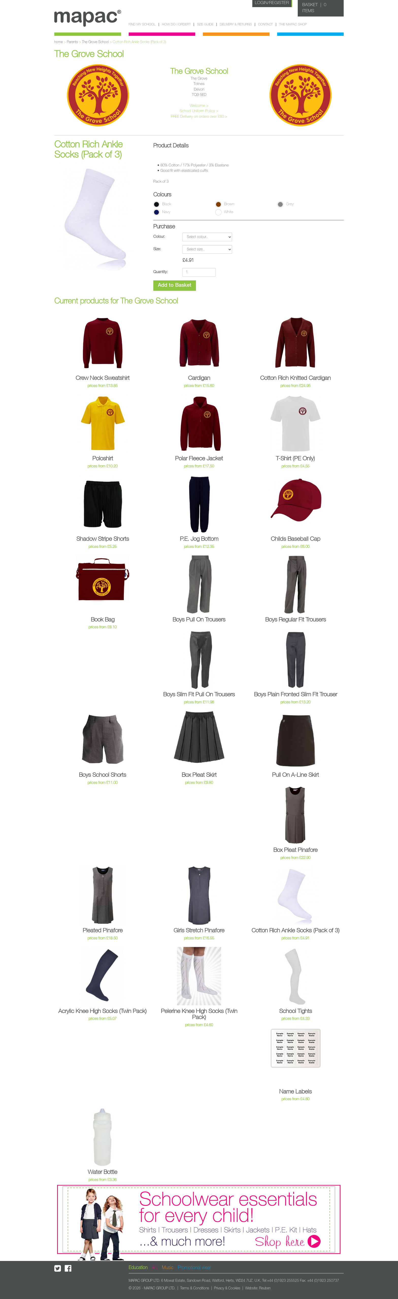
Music (167, 1268)
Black (162, 204)
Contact (265, 24)
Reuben (265, 1288)
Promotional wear (194, 1268)
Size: (157, 249)
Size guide (205, 24)
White (224, 212)
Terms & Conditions (194, 1288)
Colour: (159, 237)
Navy (161, 212)
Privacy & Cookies (227, 1288)
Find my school (142, 24)
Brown (224, 204)
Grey (285, 204)
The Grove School (95, 42)
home (58, 42)
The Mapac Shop (293, 24)
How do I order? (176, 24)
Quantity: (160, 272)
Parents (72, 42)
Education (138, 1268)
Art (154, 1268)
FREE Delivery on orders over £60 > (199, 117)
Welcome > (199, 106)
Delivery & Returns (236, 24)
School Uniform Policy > (199, 111)
